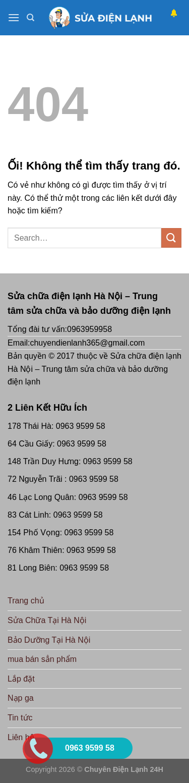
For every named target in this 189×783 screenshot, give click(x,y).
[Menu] (14, 17)
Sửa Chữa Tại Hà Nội (47, 620)
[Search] (30, 17)
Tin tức (20, 717)
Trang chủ (26, 600)
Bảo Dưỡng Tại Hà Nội (49, 640)
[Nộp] (171, 238)
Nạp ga (21, 698)
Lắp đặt (21, 679)
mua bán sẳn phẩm (42, 659)
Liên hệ (21, 737)
